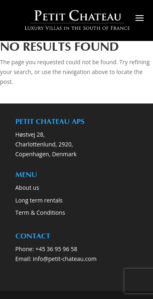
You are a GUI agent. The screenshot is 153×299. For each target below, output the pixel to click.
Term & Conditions (40, 212)
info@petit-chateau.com (64, 259)
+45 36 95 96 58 (57, 249)
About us (27, 187)
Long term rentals (39, 200)
